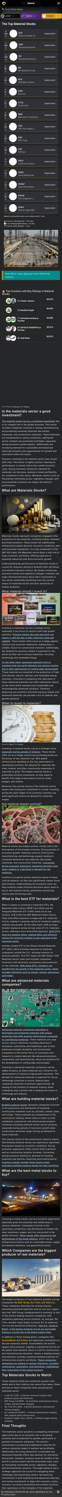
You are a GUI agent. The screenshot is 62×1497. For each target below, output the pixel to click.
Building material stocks (14, 1105)
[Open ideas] (31, 16)
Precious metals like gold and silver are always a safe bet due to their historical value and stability (28, 637)
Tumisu (11, 744)
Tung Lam (16, 406)
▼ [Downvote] (6, 36)
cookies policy (9, 1494)
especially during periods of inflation (21, 752)
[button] (58, 1491)
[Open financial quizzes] (10, 16)
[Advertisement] (31, 375)
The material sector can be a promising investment (28, 421)
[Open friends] (52, 16)
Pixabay (26, 406)
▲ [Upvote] (6, 31)
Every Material (25, 273)
